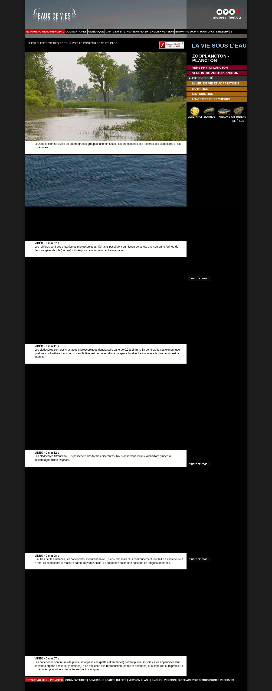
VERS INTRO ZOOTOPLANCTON (215, 73)
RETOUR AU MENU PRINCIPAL (45, 31)
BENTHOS (209, 117)
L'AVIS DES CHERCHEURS (211, 99)
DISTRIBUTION (202, 94)
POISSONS (224, 117)
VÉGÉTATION (195, 117)
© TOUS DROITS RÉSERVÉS (214, 31)
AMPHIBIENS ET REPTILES (238, 119)
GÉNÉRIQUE (96, 31)
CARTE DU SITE (115, 31)
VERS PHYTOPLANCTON (210, 67)
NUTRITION (200, 88)
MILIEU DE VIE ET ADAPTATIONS (215, 83)
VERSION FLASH (137, 31)
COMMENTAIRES (76, 31)
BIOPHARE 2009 (185, 31)
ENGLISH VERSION (162, 31)
